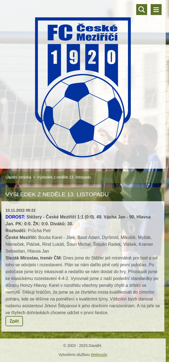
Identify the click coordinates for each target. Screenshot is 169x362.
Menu (156, 9)
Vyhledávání (141, 9)
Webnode (99, 354)
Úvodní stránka (18, 177)
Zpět (14, 321)
